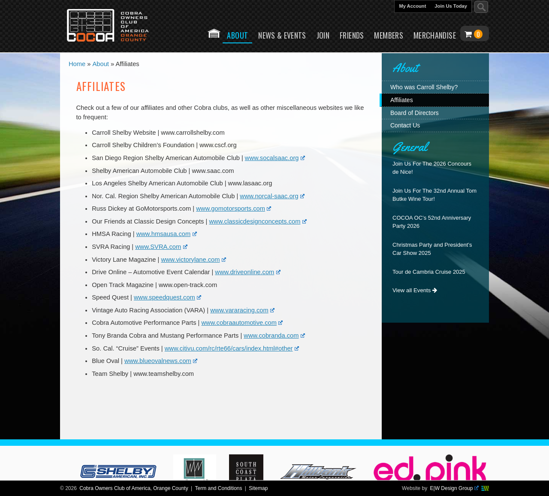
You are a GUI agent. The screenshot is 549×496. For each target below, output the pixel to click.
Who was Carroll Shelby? (424, 87)
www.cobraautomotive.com (242, 322)
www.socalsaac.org (275, 157)
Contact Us (405, 125)
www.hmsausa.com (166, 233)
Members (388, 35)
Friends (352, 35)
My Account (412, 6)
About (237, 36)
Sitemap (258, 488)
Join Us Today (450, 6)
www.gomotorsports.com (233, 208)
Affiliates (401, 100)
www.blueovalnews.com (160, 360)
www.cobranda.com (274, 335)
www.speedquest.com (167, 297)
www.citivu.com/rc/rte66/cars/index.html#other (232, 348)
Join (323, 35)
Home (214, 33)
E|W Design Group (454, 488)
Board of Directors (414, 112)
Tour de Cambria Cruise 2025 (428, 272)
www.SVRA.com (161, 246)
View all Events (414, 290)
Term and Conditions (218, 488)
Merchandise (434, 35)
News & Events (282, 35)
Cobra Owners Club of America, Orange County (133, 488)
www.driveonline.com (247, 272)
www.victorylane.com (193, 259)
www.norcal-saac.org (272, 196)
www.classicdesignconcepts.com (257, 221)
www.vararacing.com (242, 310)
